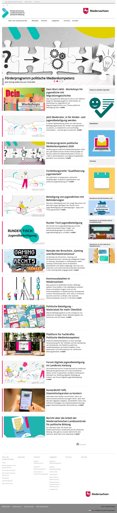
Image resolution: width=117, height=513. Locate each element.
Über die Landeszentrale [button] (17, 21)
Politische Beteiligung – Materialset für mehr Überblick (64, 308)
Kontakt (75, 21)
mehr (63, 107)
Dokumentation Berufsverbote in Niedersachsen (54, 484)
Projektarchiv (53, 489)
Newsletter (5, 478)
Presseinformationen (8, 470)
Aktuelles (35, 21)
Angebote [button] (55, 21)
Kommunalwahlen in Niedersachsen (58, 280)
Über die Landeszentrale (8, 458)
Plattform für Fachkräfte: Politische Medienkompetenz (62, 336)
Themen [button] (44, 21)
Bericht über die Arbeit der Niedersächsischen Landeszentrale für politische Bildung (66, 421)
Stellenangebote (7, 481)
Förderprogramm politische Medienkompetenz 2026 (62, 144)
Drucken (83, 444)
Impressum (17, 506)
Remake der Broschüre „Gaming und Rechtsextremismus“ (64, 252)
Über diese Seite (7, 483)
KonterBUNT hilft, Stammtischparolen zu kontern (64, 391)
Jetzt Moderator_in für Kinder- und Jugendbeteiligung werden (65, 118)
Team (4, 462)
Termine (67, 21)
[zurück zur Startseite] (13, 13)
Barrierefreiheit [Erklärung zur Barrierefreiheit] (42, 506)
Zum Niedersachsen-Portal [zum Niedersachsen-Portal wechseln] (13, 2)
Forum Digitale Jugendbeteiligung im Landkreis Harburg (65, 364)
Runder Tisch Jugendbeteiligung (64, 222)
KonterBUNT (53, 474)
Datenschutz (29, 506)
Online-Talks (53, 472)
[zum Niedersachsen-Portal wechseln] (96, 13)
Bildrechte (6, 506)
